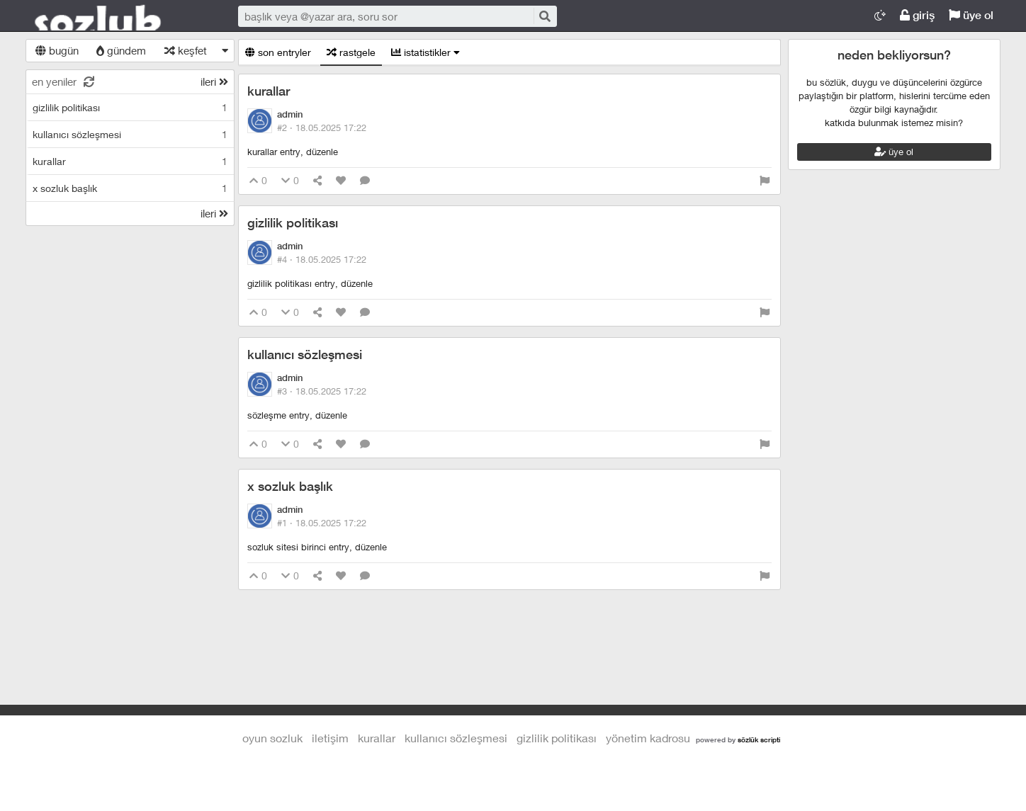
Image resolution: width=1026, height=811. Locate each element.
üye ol (971, 15)
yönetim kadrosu (648, 737)
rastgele (351, 52)
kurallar (268, 91)
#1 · (321, 522)
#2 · (321, 127)
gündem (121, 50)
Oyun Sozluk (118, 16)
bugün (57, 50)
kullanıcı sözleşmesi (304, 354)
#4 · (321, 259)
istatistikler (425, 52)
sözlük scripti (759, 739)
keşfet (185, 50)
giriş (917, 15)
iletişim (330, 737)
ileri (214, 81)
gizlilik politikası (292, 222)
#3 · (321, 391)
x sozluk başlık (290, 486)
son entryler (278, 52)
